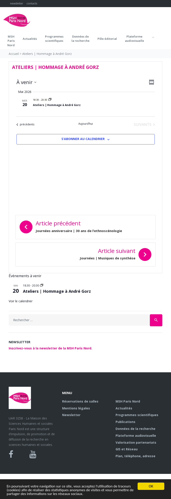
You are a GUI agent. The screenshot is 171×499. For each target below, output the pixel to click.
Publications (125, 422)
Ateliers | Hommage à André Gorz (57, 105)
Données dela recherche (80, 38)
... (153, 36)
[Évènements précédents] (25, 124)
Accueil (14, 54)
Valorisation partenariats (136, 442)
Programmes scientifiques (54, 38)
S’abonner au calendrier (83, 139)
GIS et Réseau (127, 449)
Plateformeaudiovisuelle (134, 38)
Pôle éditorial (107, 39)
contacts (31, 3)
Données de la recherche (135, 429)
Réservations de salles (80, 401)
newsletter (16, 3)
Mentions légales (76, 408)
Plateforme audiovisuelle (136, 435)
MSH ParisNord (11, 40)
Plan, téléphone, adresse (135, 456)
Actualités (30, 39)
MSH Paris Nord (128, 401)
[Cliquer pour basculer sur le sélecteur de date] (26, 82)
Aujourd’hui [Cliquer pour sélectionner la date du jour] (85, 124)
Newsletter (71, 415)
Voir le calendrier (21, 301)
